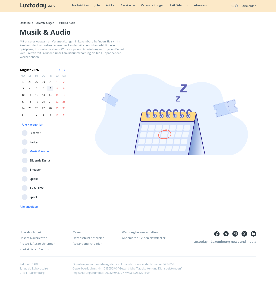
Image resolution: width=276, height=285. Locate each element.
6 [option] (43, 90)
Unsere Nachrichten (33, 240)
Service (122, 6)
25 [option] (30, 110)
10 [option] (23, 97)
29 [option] (36, 83)
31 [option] (50, 83)
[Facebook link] (217, 236)
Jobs (91, 6)
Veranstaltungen (146, 6)
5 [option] (36, 90)
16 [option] (63, 97)
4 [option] (30, 90)
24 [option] (23, 110)
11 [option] (30, 97)
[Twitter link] (244, 236)
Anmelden (249, 7)
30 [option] (43, 83)
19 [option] (36, 103)
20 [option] (43, 103)
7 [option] (50, 90)
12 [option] (36, 97)
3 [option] (23, 90)
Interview (193, 6)
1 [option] (57, 83)
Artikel (104, 6)
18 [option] (30, 103)
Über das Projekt (31, 234)
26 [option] (36, 110)
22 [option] (57, 103)
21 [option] (50, 103)
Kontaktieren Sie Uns (34, 251)
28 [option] (30, 83)
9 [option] (64, 90)
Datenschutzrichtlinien (88, 240)
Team (77, 234)
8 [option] (57, 90)
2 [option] (64, 83)
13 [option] (43, 97)
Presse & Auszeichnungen (37, 245)
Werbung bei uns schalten (140, 234)
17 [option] (23, 103)
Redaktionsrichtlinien (87, 245)
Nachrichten (74, 6)
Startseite (25, 24)
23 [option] (63, 103)
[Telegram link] (226, 236)
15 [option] (57, 97)
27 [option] (23, 83)
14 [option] (50, 97)
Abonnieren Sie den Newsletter (143, 240)
